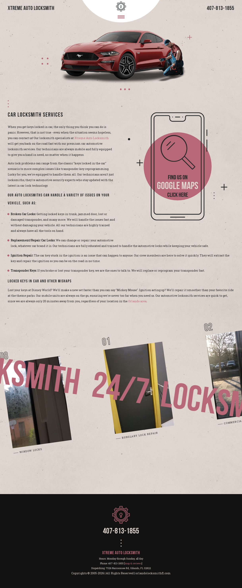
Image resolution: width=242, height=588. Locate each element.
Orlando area (137, 301)
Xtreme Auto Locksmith (91, 138)
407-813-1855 (220, 8)
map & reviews (133, 563)
